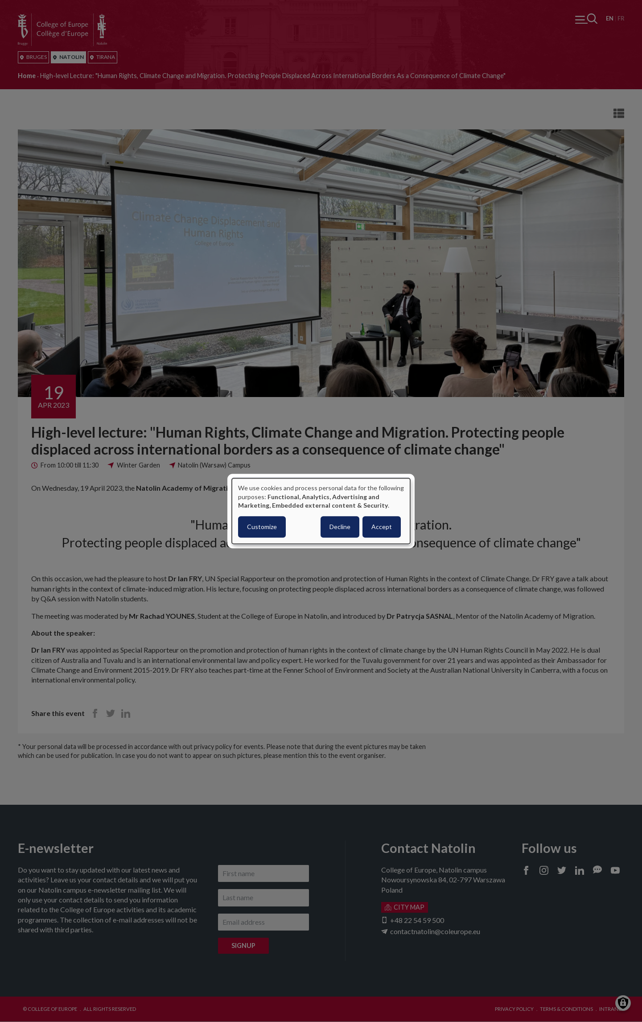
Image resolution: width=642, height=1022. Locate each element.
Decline (339, 526)
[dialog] (321, 511)
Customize (262, 526)
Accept (381, 526)
